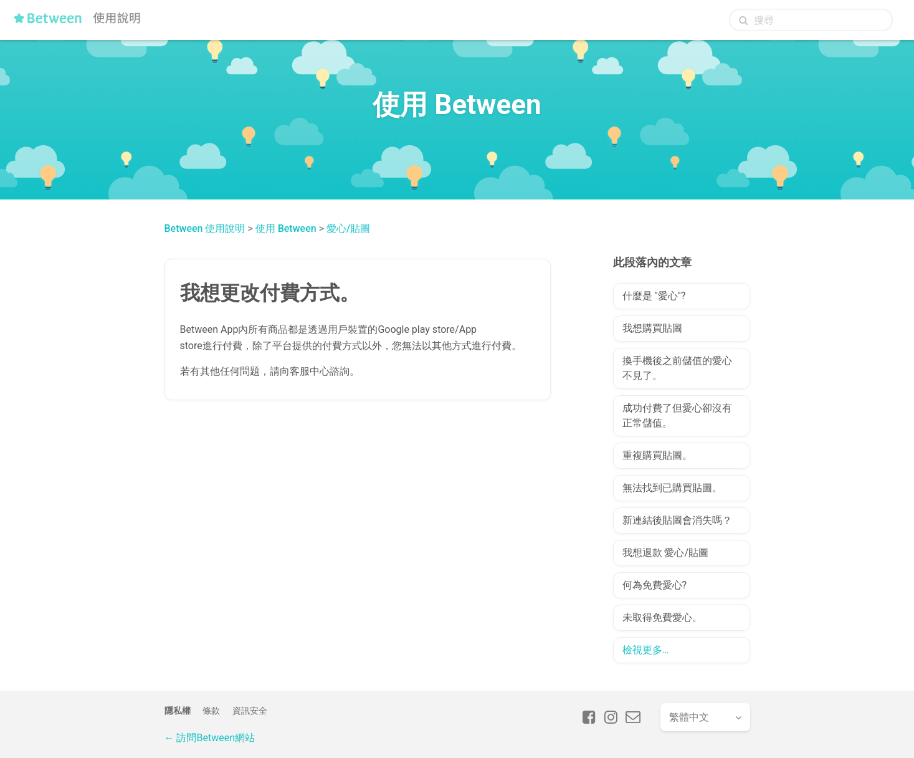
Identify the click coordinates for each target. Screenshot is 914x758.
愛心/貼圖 (348, 228)
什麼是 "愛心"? (654, 296)
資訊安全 (249, 711)
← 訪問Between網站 (209, 738)
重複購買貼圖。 (657, 455)
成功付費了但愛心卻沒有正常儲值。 (677, 415)
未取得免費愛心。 (662, 617)
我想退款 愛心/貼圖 (665, 553)
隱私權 (177, 711)
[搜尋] (811, 20)
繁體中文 (689, 717)
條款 (211, 711)
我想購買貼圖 (652, 328)
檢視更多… (645, 650)
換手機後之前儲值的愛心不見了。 (677, 368)
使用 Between (286, 228)
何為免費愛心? (654, 585)
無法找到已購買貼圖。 (672, 488)
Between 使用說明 (204, 228)
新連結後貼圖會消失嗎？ (677, 520)
